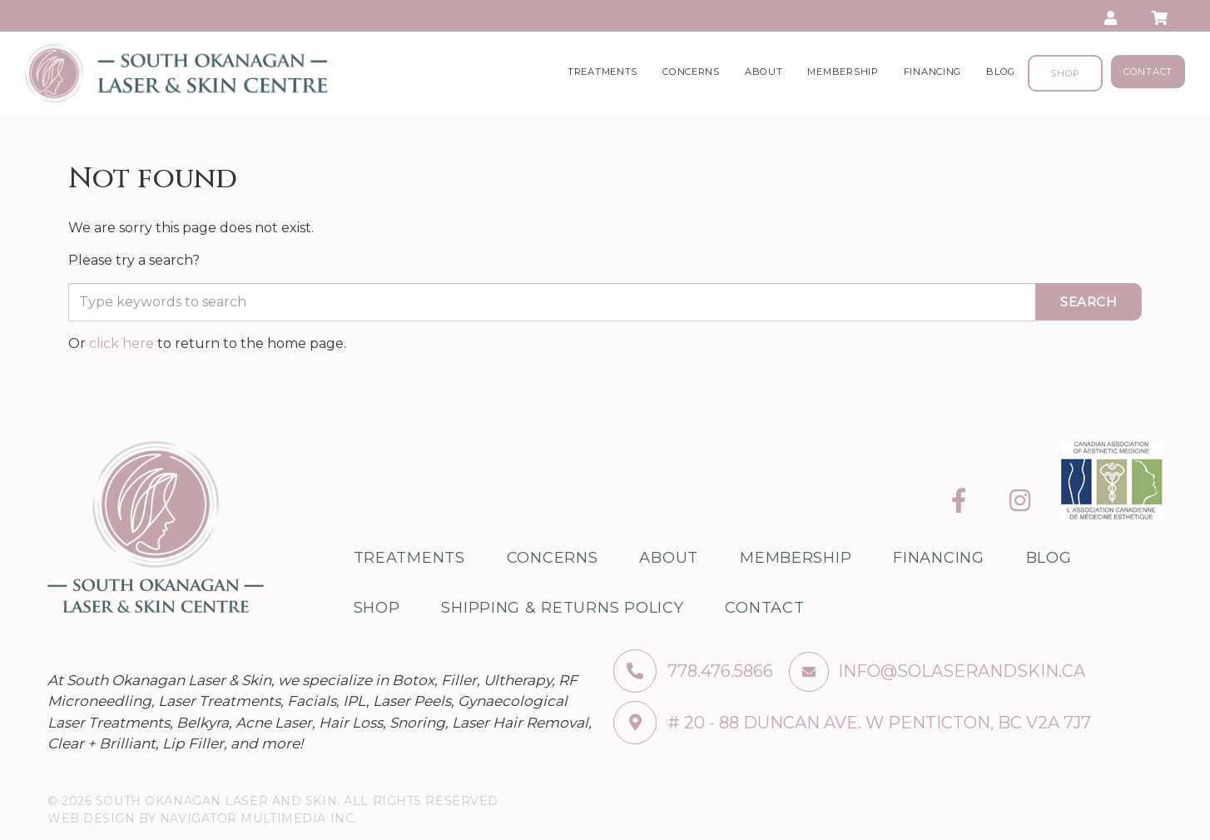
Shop (1065, 73)
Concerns (691, 71)
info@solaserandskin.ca (961, 671)
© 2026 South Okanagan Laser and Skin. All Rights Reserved (272, 800)
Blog (1000, 71)
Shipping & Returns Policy (562, 608)
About (764, 71)
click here (121, 343)
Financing (932, 71)
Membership (842, 71)
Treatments (602, 71)
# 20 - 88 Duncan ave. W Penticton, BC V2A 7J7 (852, 723)
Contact (1148, 71)
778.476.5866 (693, 671)
